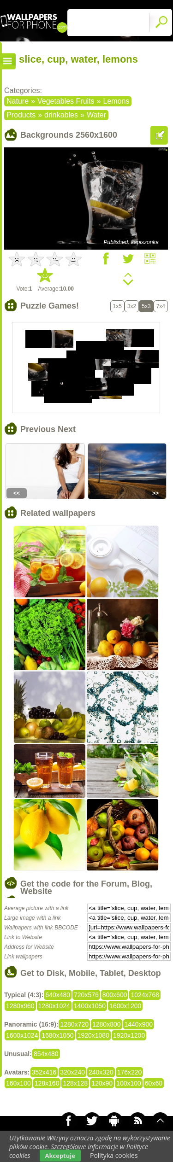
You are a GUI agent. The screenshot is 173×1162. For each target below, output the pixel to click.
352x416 (44, 1072)
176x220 (129, 1072)
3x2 (131, 306)
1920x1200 (129, 1035)
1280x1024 (54, 1006)
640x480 (57, 995)
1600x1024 (22, 1035)
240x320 (101, 1072)
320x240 (72, 1072)
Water (96, 115)
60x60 (153, 1083)
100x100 (128, 1083)
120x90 (102, 1083)
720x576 (86, 995)
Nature (17, 101)
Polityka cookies (114, 1155)
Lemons (116, 101)
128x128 (75, 1083)
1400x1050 (90, 1006)
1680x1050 (57, 1035)
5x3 (146, 306)
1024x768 (145, 995)
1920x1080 (93, 1035)
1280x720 (74, 1024)
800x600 (114, 995)
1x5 (117, 306)
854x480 (46, 1053)
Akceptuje (60, 1155)
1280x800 (106, 1024)
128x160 (47, 1083)
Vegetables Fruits (66, 101)
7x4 (160, 306)
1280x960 (20, 1006)
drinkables (61, 115)
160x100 (18, 1083)
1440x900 (139, 1024)
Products (21, 115)
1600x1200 (125, 1006)
